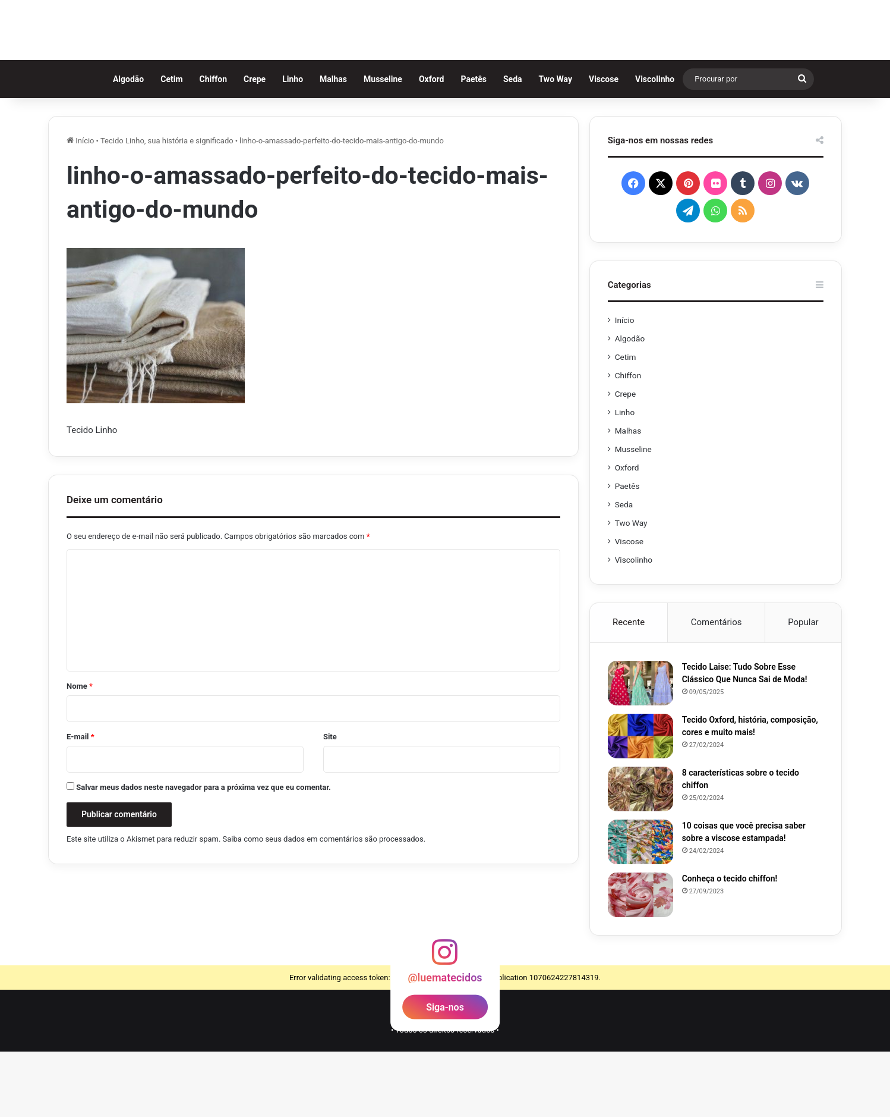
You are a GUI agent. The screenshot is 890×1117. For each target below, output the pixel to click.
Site (330, 802)
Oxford (436, 144)
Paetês (479, 144)
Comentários (716, 687)
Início (80, 206)
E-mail (80, 802)
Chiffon (218, 144)
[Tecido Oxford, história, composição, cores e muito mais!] (640, 801)
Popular (803, 687)
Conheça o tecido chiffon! (730, 944)
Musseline (387, 144)
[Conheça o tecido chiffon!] (640, 960)
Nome (80, 751)
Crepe (259, 144)
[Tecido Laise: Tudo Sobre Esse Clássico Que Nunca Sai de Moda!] (640, 748)
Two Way (560, 144)
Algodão (133, 144)
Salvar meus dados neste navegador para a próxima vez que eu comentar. (203, 852)
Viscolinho (659, 144)
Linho (298, 144)
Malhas (338, 144)
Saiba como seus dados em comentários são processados (323, 904)
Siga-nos (445, 1072)
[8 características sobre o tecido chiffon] (640, 854)
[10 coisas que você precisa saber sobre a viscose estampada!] (640, 907)
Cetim (177, 144)
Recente (629, 687)
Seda (517, 144)
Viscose (608, 144)
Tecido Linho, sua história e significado (166, 206)
